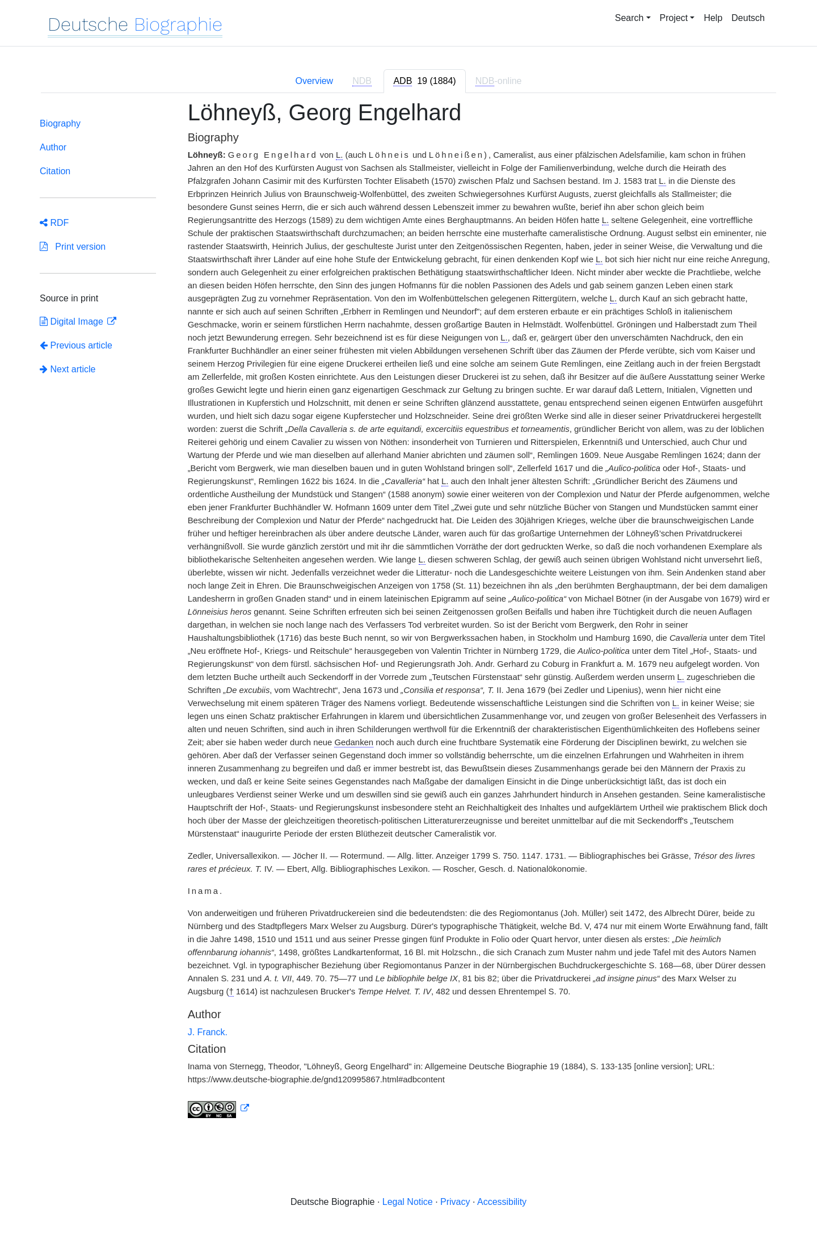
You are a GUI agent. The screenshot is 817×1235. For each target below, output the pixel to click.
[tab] (424, 81)
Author (53, 147)
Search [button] (629, 18)
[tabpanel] (408, 616)
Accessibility (502, 1202)
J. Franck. (208, 1032)
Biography (60, 123)
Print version (73, 246)
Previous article (76, 345)
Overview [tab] (314, 81)
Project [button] (674, 18)
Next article (67, 369)
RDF (54, 223)
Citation (55, 171)
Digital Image (73, 321)
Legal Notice (407, 1202)
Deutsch (748, 18)
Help (713, 18)
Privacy (455, 1202)
